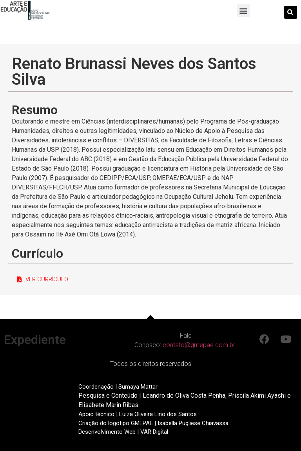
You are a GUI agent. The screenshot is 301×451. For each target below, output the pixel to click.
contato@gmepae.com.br (199, 345)
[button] (243, 10)
